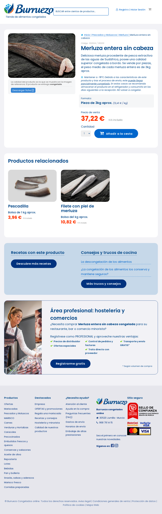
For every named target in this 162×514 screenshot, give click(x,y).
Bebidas (8, 468)
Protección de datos (144, 501)
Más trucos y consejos (104, 284)
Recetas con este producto (37, 252)
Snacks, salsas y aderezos (19, 477)
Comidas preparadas (16, 487)
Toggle (8, 9)
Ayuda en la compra (77, 408)
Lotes (7, 463)
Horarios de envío (76, 426)
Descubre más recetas (33, 264)
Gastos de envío (75, 422)
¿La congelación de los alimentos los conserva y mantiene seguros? (115, 271)
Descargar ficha (23, 90)
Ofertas (8, 404)
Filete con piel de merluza (77, 208)
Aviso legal (84, 501)
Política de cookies (73, 505)
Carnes (8, 422)
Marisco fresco (12, 482)
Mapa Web (93, 505)
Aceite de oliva (12, 454)
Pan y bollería (11, 473)
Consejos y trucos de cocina (109, 252)
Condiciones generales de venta (111, 501)
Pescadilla (18, 206)
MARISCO (9, 418)
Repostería (10, 459)
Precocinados (12, 436)
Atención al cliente (76, 404)
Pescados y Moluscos (16, 413)
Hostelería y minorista (47, 422)
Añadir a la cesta (119, 134)
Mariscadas (11, 408)
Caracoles (10, 432)
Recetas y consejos (46, 418)
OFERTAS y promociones (48, 408)
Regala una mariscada (48, 413)
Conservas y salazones (17, 449)
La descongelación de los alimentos (106, 262)
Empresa (40, 404)
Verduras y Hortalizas (16, 427)
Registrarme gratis (70, 364)
